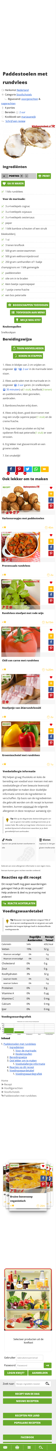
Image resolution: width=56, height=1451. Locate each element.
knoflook (42, 389)
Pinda (7, 839)
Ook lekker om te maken (23, 1060)
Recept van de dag (27, 1393)
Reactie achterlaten (19, 903)
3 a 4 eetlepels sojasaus (18, 211)
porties (11, 107)
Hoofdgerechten (13, 1088)
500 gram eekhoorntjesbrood (22, 256)
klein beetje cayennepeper (20, 284)
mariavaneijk (28, 116)
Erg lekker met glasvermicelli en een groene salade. (24, 446)
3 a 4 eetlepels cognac (17, 206)
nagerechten (8, 103)
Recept (8, 1084)
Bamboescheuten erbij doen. (21, 405)
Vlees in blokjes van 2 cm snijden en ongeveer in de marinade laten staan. (28, 369)
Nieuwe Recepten (27, 1401)
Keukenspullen (24, 1054)
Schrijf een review (15, 121)
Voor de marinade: (26, 1050)
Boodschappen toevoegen (28, 305)
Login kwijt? (15, 1373)
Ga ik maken (13, 183)
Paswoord (10, 1365)
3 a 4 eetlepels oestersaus (19, 217)
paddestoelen (13, 273)
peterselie (33, 432)
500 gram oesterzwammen (20, 250)
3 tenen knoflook (14, 245)
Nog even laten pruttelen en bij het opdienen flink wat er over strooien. (27, 433)
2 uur (24, 369)
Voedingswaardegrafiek (29, 1074)
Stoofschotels (24, 94)
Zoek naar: (9, 1383)
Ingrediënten (17, 1047)
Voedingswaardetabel (22, 1070)
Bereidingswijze (18, 1057)
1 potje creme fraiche (17, 289)
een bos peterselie (15, 295)
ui (26, 389)
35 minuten (11, 389)
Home (4, 1080)
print (44, 176)
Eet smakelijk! (12, 455)
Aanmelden (40, 1373)
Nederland (23, 90)
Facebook (27, 1437)
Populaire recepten (27, 1422)
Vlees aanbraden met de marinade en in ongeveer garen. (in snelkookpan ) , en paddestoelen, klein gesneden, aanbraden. (27, 389)
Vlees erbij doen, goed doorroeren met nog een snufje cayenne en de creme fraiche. (27, 417)
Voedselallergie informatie (30, 1064)
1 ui (7, 239)
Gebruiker (10, 1357)
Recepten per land (27, 1415)
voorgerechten (29, 99)
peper (8, 223)
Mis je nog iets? (28, 320)
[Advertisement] (28, 39)
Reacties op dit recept (22, 1067)
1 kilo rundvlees (14, 191)
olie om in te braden (16, 278)
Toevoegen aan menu (28, 312)
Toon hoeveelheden (28, 348)
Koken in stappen (28, 356)
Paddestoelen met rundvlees (20, 1044)
